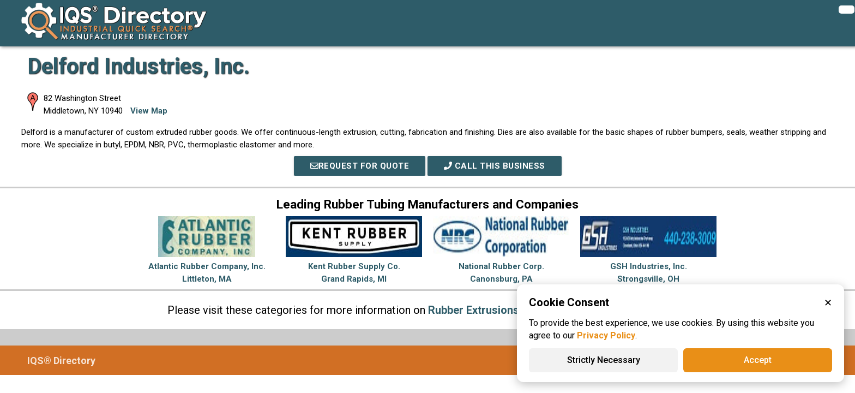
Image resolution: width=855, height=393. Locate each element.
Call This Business (494, 166)
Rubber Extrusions (473, 310)
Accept (758, 360)
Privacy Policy (606, 335)
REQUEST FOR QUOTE (360, 166)
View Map (148, 111)
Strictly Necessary (603, 360)
